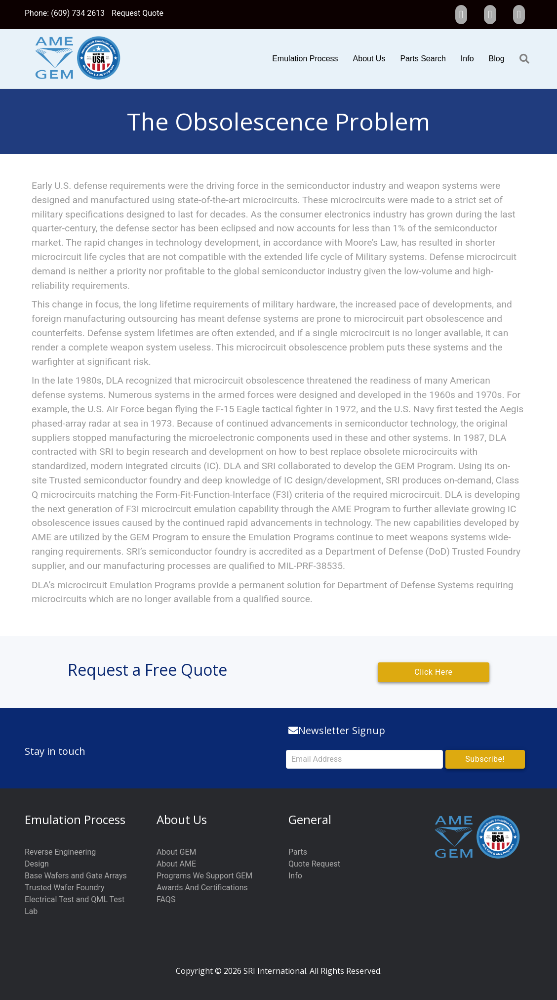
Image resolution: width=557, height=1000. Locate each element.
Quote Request (314, 864)
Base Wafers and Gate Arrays (76, 875)
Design (37, 864)
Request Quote (137, 13)
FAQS (166, 899)
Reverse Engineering (60, 852)
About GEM (177, 852)
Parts (297, 852)
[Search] (520, 58)
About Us (369, 58)
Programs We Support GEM (204, 875)
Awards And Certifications (202, 887)
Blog (497, 58)
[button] (485, 759)
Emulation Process (305, 58)
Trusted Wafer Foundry (65, 887)
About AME (176, 864)
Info (467, 58)
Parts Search (422, 58)
